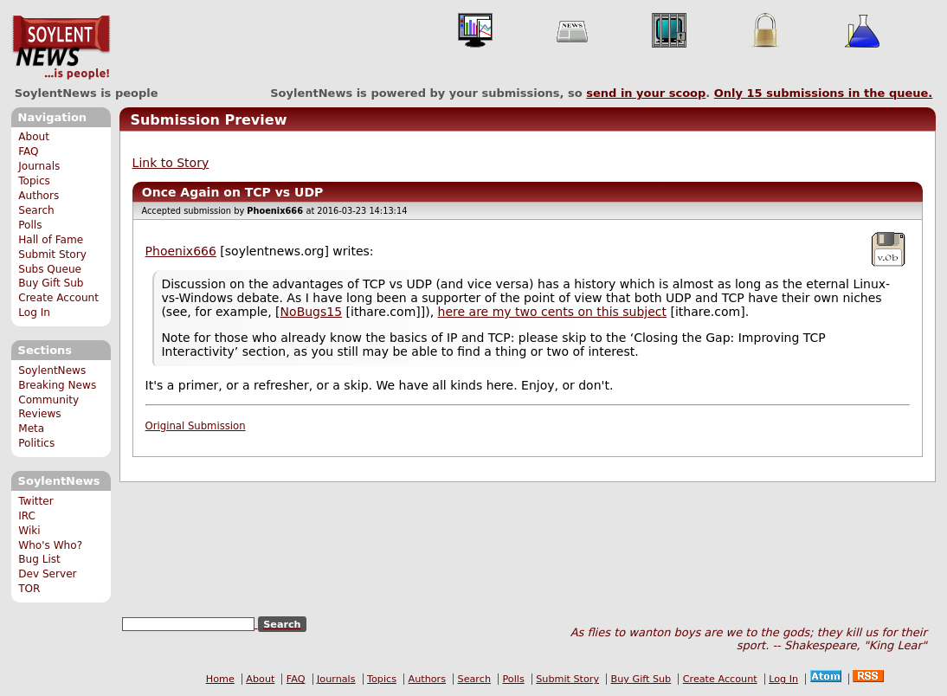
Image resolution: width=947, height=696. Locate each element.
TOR (29, 589)
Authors (38, 196)
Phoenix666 (180, 251)
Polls (30, 225)
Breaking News (57, 385)
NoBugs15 (311, 312)
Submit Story (52, 254)
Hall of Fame (50, 240)
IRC (26, 516)
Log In (34, 312)
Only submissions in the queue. (823, 93)
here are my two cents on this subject (552, 312)
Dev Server (47, 574)
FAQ (28, 151)
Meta (31, 428)
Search (36, 210)
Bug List (39, 559)
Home (220, 679)
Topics (34, 181)
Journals (39, 166)
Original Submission (195, 426)
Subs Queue (49, 269)
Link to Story (170, 163)
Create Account (58, 298)
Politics (36, 443)
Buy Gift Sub (50, 283)
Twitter (35, 501)
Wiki (29, 531)
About (33, 137)
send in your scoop (645, 93)
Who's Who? (50, 545)
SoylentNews (61, 47)
